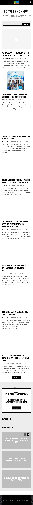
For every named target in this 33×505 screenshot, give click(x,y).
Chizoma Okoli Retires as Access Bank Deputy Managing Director (16, 181)
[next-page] (28, 434)
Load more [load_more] (16, 377)
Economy (4, 99)
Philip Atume (15, 58)
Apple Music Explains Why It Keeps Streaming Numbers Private (14, 268)
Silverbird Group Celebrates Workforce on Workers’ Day (14, 95)
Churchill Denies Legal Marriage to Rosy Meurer (16, 313)
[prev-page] (25, 434)
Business (4, 185)
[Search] (26, 24)
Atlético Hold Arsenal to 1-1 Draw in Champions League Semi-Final (15, 358)
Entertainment (6, 141)
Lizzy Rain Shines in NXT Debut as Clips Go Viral (16, 137)
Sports (4, 363)
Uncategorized (6, 58)
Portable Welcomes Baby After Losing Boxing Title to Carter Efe (16, 54)
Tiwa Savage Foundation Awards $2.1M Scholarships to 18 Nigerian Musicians (15, 224)
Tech (3, 273)
